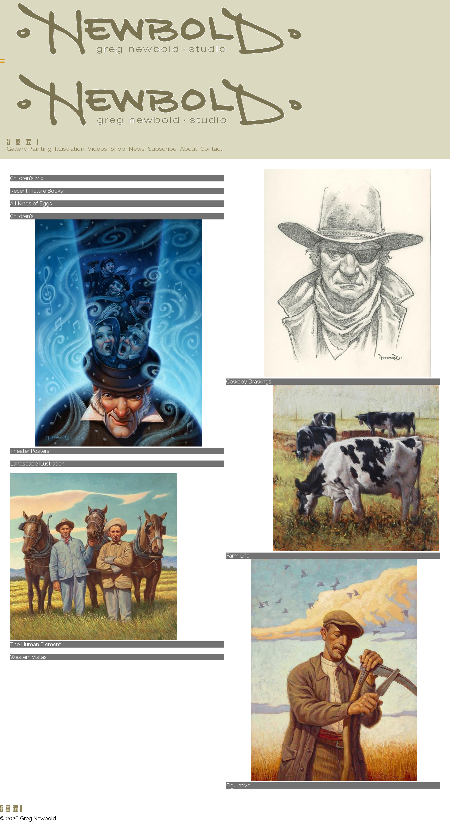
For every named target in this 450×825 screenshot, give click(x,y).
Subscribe (162, 148)
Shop (117, 148)
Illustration (69, 148)
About (188, 148)
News (137, 148)
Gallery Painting (29, 148)
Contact (211, 148)
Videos (97, 148)
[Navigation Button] (2, 61)
